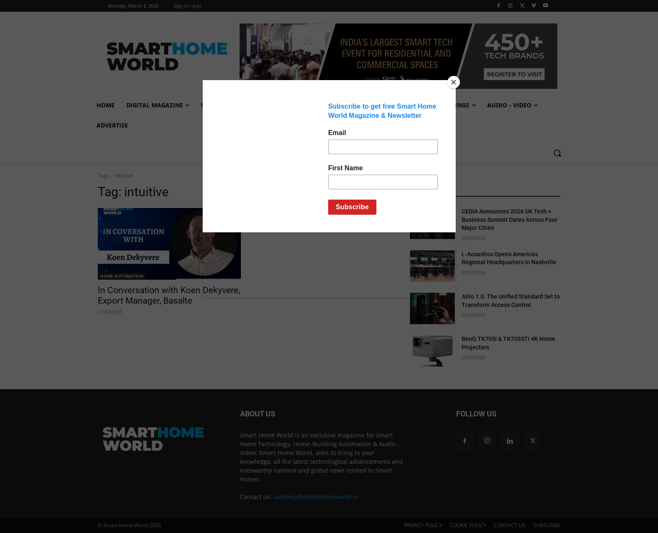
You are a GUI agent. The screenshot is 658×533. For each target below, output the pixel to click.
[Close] (453, 82)
